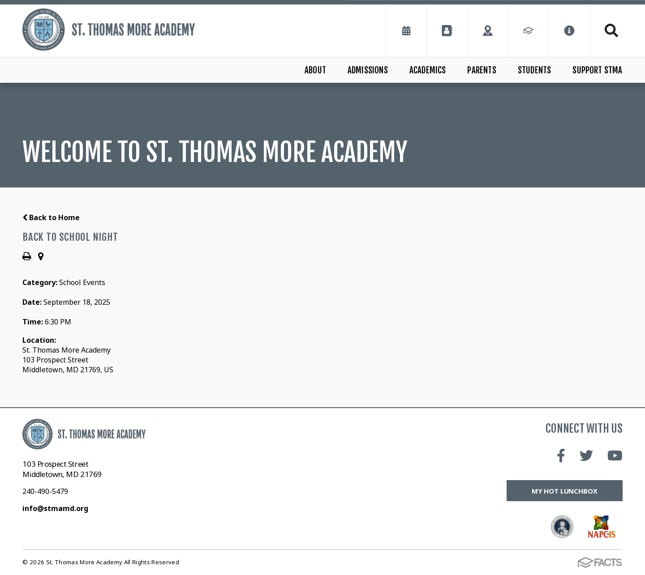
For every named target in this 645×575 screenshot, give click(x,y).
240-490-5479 (45, 491)
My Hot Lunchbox (565, 490)
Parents (481, 70)
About (315, 70)
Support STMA (597, 70)
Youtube (615, 455)
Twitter (586, 455)
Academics (427, 70)
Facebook (561, 455)
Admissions (368, 70)
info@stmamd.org (55, 508)
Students (534, 70)
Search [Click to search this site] (611, 30)
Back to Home (51, 217)
